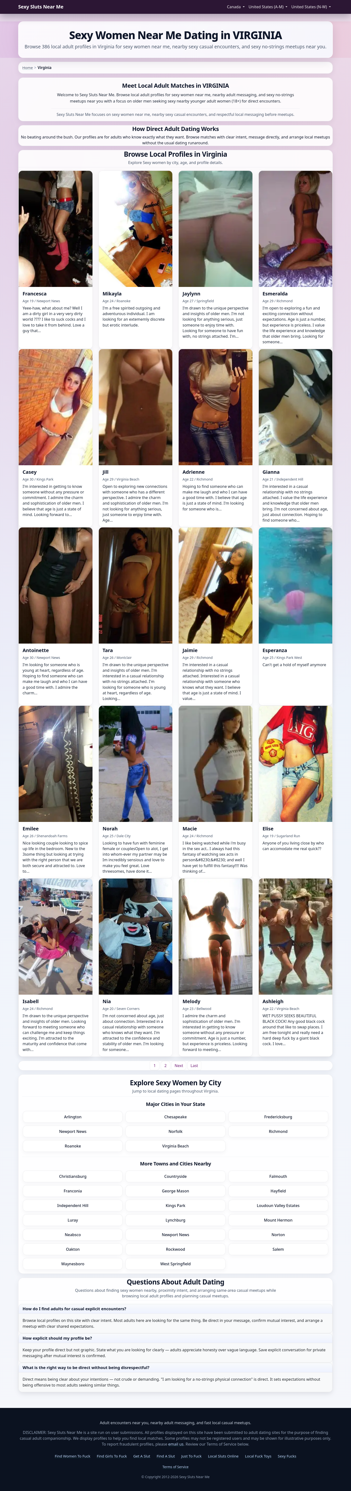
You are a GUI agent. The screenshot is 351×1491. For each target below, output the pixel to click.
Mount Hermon (278, 1220)
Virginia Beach (175, 1146)
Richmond (278, 1131)
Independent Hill (72, 1205)
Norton (278, 1234)
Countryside (175, 1176)
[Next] (178, 1065)
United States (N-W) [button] (309, 6)
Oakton (73, 1249)
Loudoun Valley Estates (278, 1205)
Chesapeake (175, 1117)
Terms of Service (175, 1467)
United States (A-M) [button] (266, 6)
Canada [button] (234, 6)
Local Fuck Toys (258, 1456)
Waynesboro (72, 1264)
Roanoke (73, 1146)
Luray (73, 1220)
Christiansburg (72, 1176)
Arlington (73, 1117)
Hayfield (278, 1191)
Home (27, 67)
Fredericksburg (278, 1117)
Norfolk (175, 1131)
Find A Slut (166, 1456)
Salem (278, 1249)
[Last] (194, 1065)
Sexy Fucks (287, 1456)
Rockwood (175, 1249)
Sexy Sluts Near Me (40, 6)
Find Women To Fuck (72, 1456)
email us (176, 1444)
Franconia (73, 1191)
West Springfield (175, 1264)
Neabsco (73, 1234)
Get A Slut (141, 1456)
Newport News (72, 1131)
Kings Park (175, 1205)
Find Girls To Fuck (112, 1456)
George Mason (175, 1191)
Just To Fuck (191, 1456)
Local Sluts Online (223, 1456)
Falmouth (278, 1176)
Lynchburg (175, 1220)
